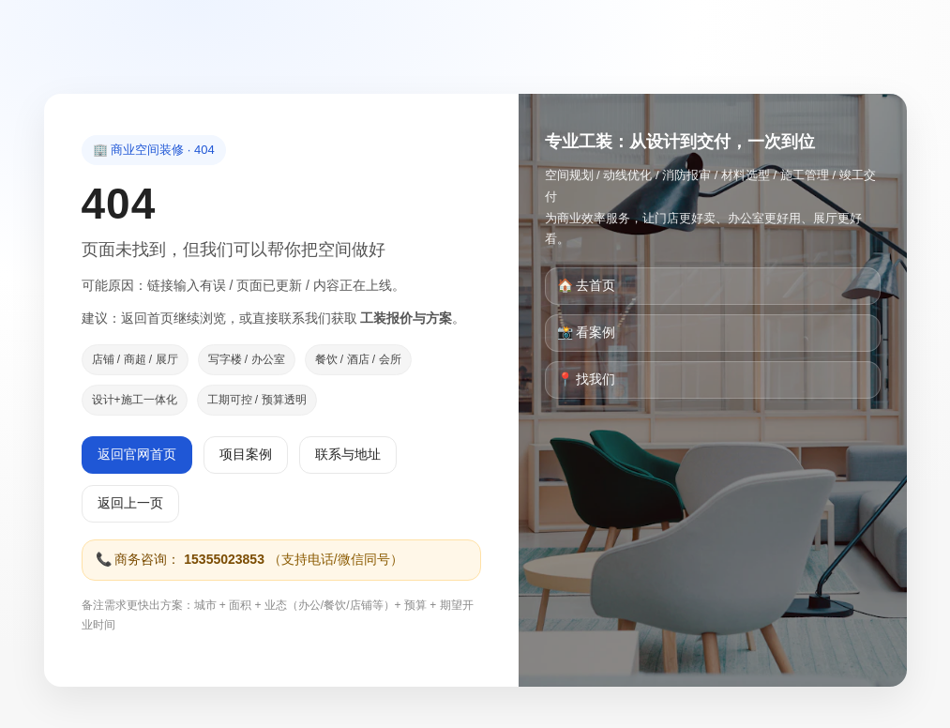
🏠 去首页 (586, 285)
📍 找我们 (586, 379)
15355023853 (224, 559)
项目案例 (245, 454)
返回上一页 (130, 502)
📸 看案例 (586, 332)
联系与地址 (348, 454)
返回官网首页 (137, 454)
